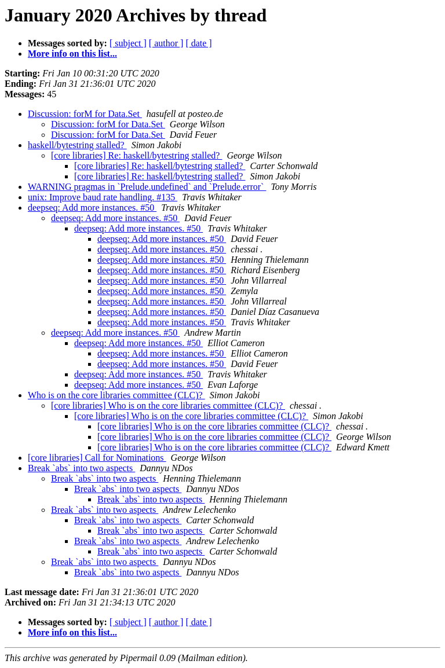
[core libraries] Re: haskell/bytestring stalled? (136, 155)
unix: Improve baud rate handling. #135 (102, 197)
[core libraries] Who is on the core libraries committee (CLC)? (168, 405)
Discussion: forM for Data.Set (85, 114)
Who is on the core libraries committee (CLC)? (116, 395)
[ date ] (198, 43)
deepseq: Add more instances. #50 (92, 207)
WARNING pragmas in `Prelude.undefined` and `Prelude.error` (147, 187)
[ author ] (166, 43)
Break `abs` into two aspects (81, 468)
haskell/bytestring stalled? (77, 145)
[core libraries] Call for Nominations (97, 458)
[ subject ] (128, 43)
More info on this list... (72, 53)
